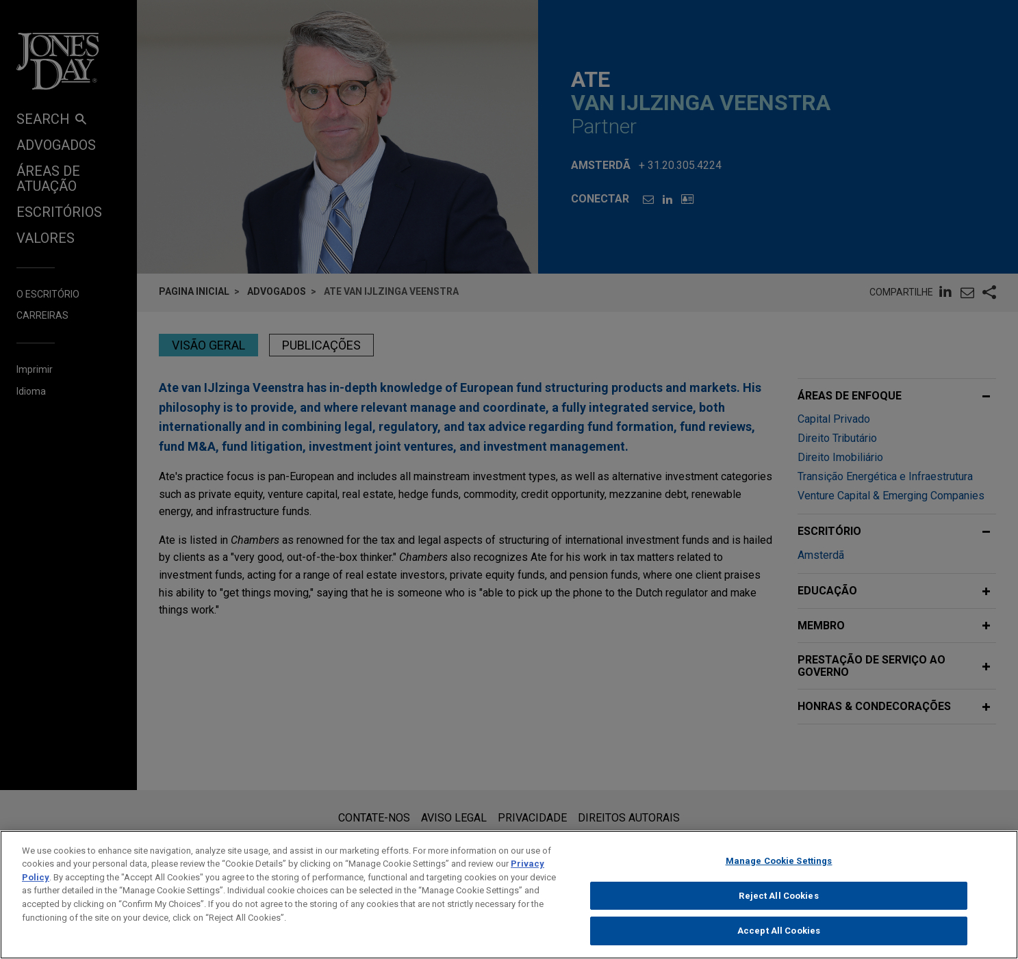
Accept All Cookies (778, 937)
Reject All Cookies (778, 902)
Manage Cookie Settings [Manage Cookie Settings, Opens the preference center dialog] (779, 867)
